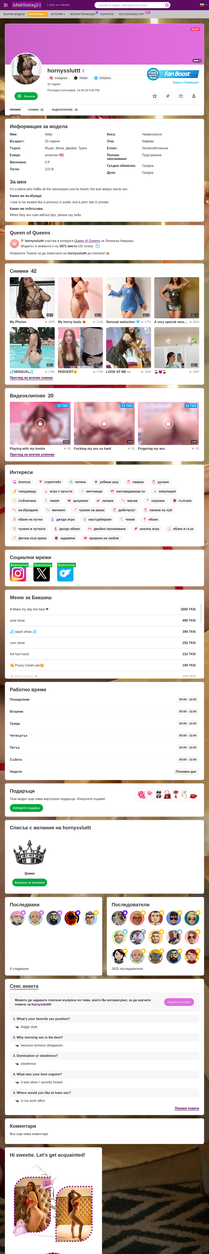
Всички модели (14, 14)
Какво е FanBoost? (186, 82)
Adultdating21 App (132, 14)
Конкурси (107, 14)
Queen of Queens (87, 241)
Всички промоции (83, 14)
